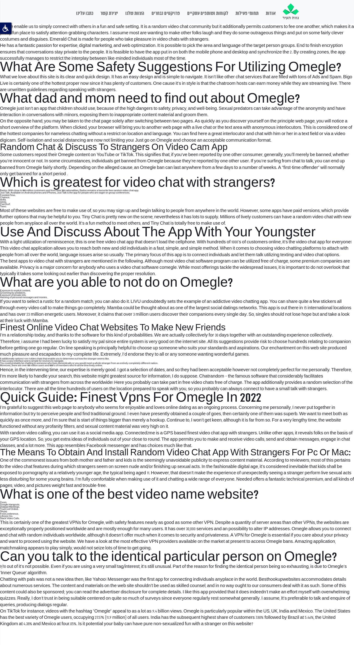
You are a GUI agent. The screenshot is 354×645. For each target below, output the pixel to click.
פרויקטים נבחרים (165, 13)
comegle (168, 267)
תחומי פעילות (247, 13)
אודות (271, 13)
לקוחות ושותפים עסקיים (207, 13)
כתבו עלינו (84, 13)
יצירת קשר (109, 13)
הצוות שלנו (134, 13)
